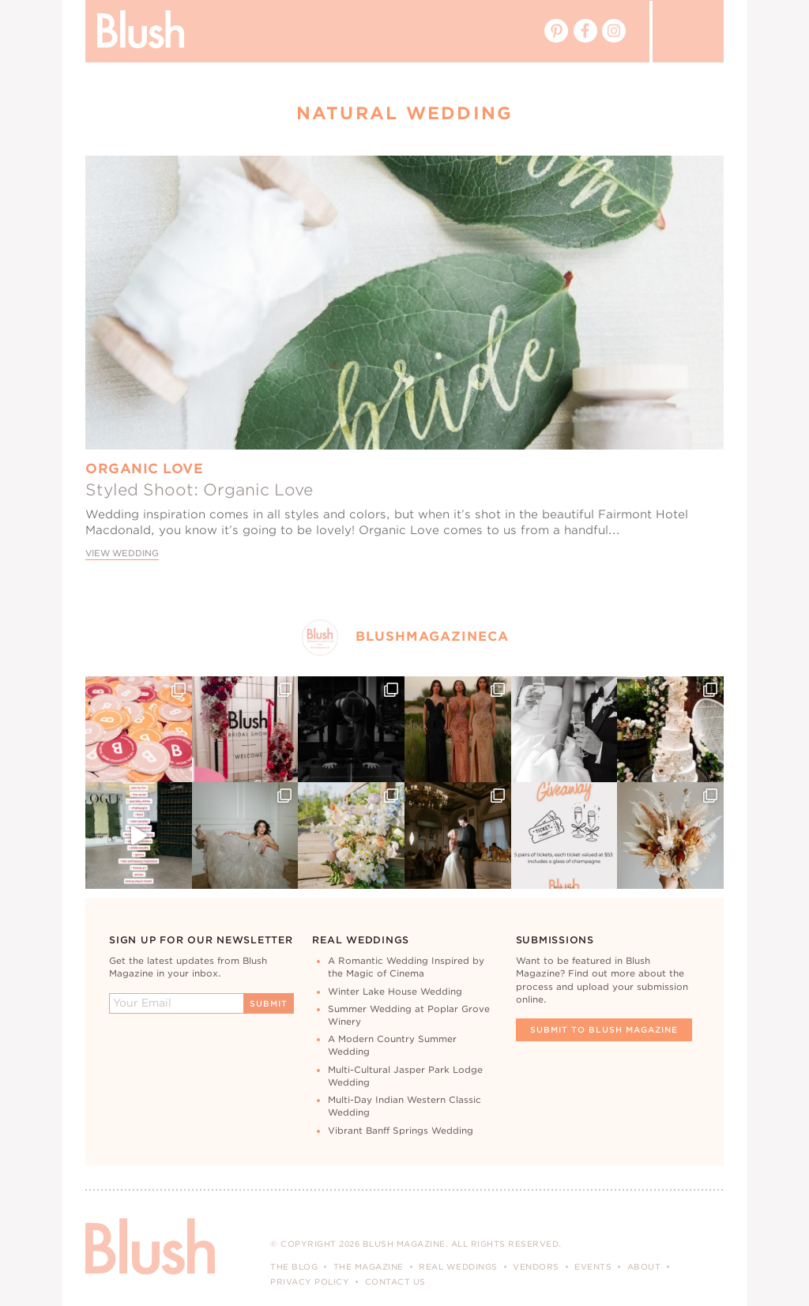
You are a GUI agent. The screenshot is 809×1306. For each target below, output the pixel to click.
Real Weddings (458, 1266)
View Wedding (122, 553)
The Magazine (368, 1266)
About (644, 1266)
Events (592, 1266)
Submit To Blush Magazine (604, 1029)
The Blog (294, 1266)
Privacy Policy (309, 1281)
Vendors (536, 1266)
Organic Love (144, 468)
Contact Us (395, 1281)
